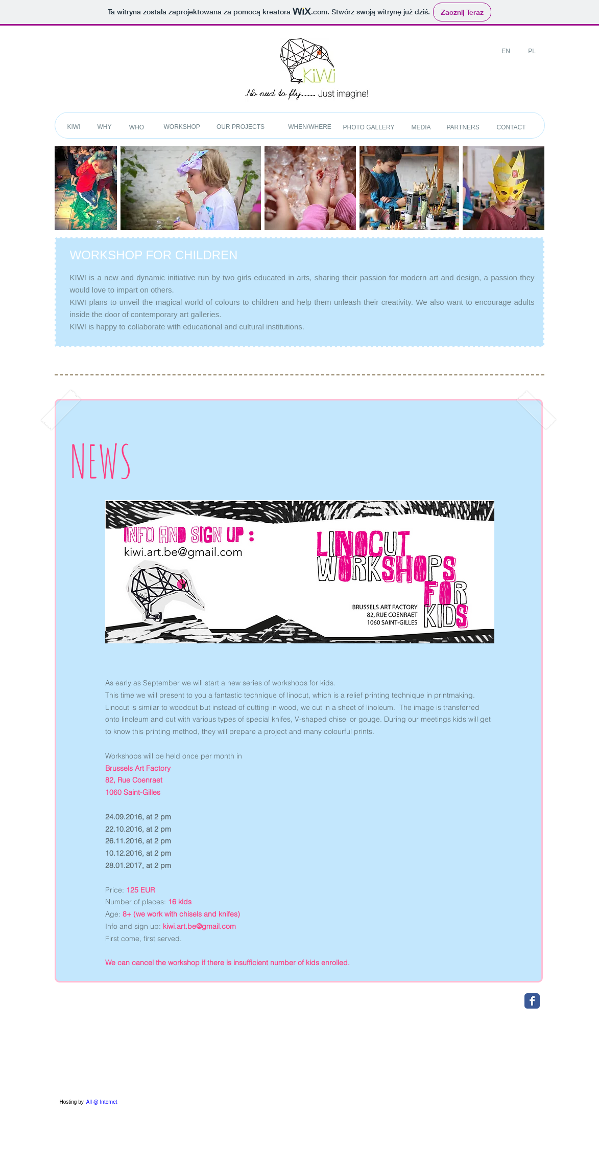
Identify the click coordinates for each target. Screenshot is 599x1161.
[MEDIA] (421, 127)
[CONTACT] (511, 127)
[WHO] (137, 127)
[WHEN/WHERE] (310, 127)
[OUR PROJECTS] (241, 127)
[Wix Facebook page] (532, 1001)
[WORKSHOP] (182, 127)
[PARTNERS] (463, 127)
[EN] (506, 51)
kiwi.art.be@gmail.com (199, 926)
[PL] (532, 51)
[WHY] (105, 127)
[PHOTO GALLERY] (369, 127)
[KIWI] (74, 127)
